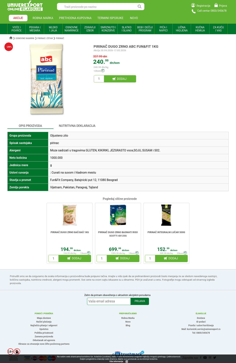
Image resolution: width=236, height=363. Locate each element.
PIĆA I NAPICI (163, 29)
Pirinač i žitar (45, 38)
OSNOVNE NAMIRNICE (72, 29)
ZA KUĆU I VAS (218, 29)
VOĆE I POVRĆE (17, 29)
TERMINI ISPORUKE (110, 18)
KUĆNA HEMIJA (200, 29)
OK (127, 361)
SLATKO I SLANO (126, 29)
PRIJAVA (140, 301)
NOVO (134, 18)
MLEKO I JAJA (53, 29)
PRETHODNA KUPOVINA (75, 18)
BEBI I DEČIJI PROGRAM (145, 29)
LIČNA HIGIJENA (182, 29)
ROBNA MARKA (43, 18)
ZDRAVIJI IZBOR (90, 29)
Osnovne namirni (25, 38)
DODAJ (121, 79)
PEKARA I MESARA (34, 29)
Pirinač (60, 38)
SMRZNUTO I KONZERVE (108, 29)
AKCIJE (18, 18)
